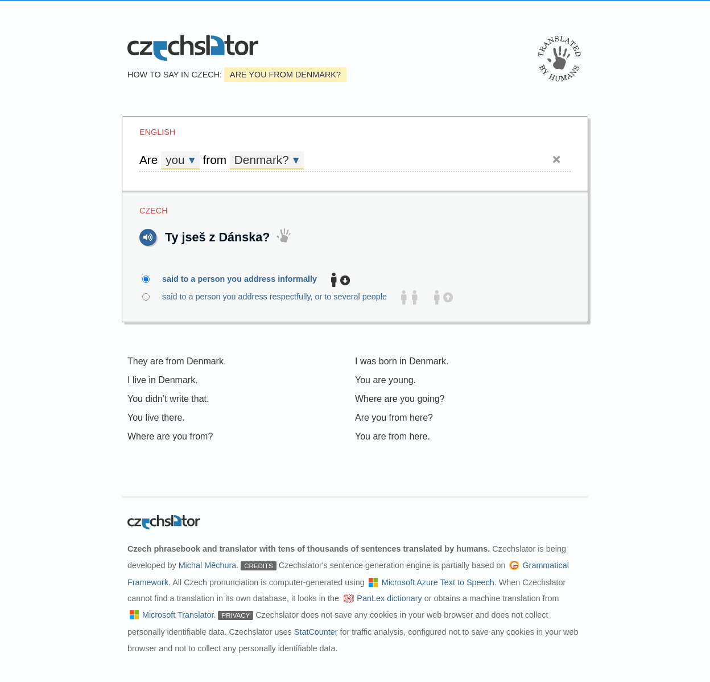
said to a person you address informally (246, 279)
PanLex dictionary (389, 598)
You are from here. (392, 436)
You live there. (156, 417)
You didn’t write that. (168, 399)
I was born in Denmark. (402, 361)
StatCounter (316, 631)
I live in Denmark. (162, 380)
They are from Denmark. (176, 361)
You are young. (385, 380)
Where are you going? (399, 399)
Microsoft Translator (178, 614)
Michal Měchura (208, 565)
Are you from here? (394, 417)
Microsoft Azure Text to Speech (438, 582)
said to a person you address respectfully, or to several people (297, 297)
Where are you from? (170, 436)
